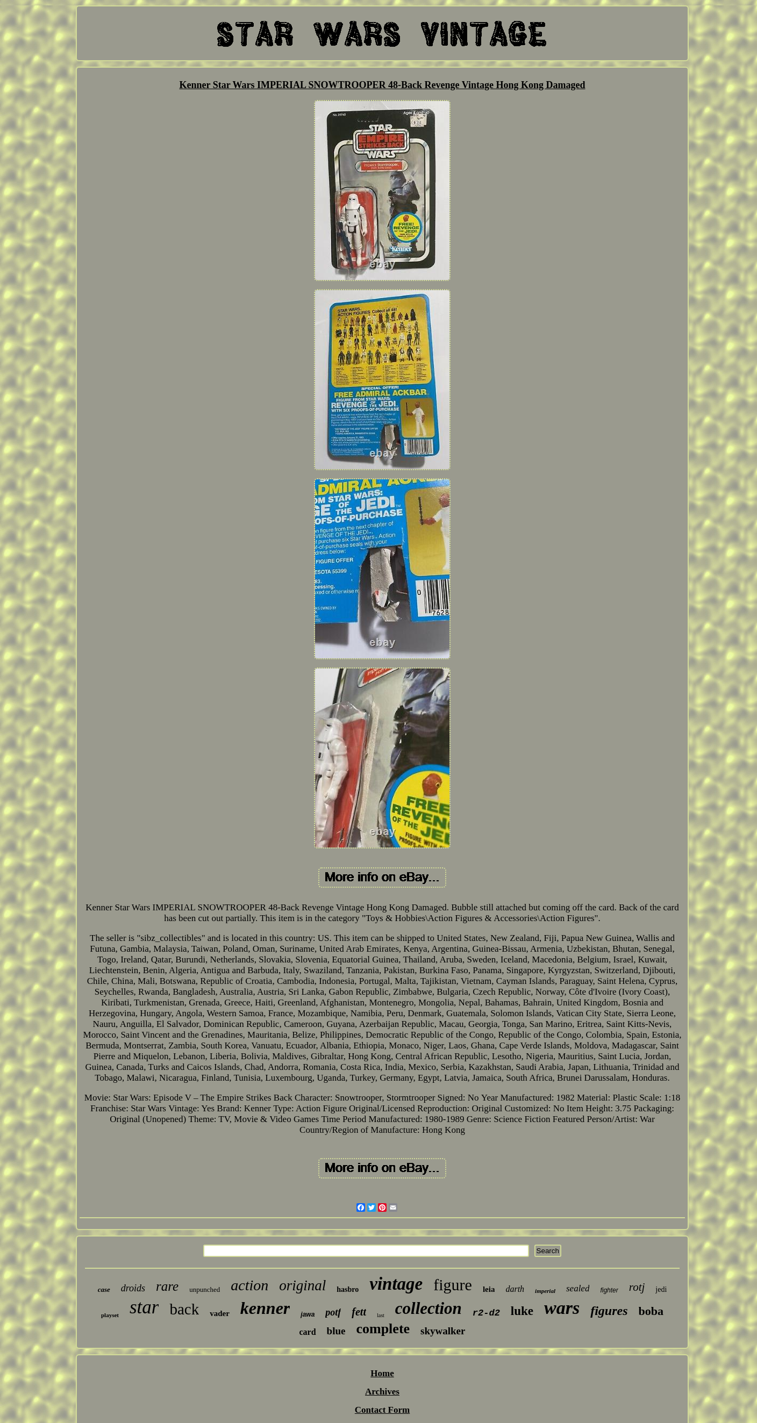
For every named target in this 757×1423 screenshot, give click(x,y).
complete (383, 1328)
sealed (577, 1288)
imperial (545, 1291)
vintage (396, 1283)
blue (336, 1330)
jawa (308, 1314)
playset (110, 1315)
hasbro (348, 1289)
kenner (265, 1308)
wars (562, 1308)
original (302, 1285)
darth (514, 1288)
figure (452, 1284)
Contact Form (382, 1410)
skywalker (442, 1330)
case (104, 1289)
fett (359, 1312)
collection (428, 1308)
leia (489, 1289)
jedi (661, 1289)
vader (220, 1313)
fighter (609, 1290)
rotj (637, 1287)
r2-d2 (486, 1313)
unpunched (204, 1289)
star (144, 1307)
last (380, 1315)
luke (522, 1311)
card (307, 1331)
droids (133, 1288)
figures (608, 1311)
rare (167, 1286)
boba (651, 1311)
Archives (382, 1391)
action (249, 1285)
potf (333, 1312)
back (184, 1309)
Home (382, 1373)
